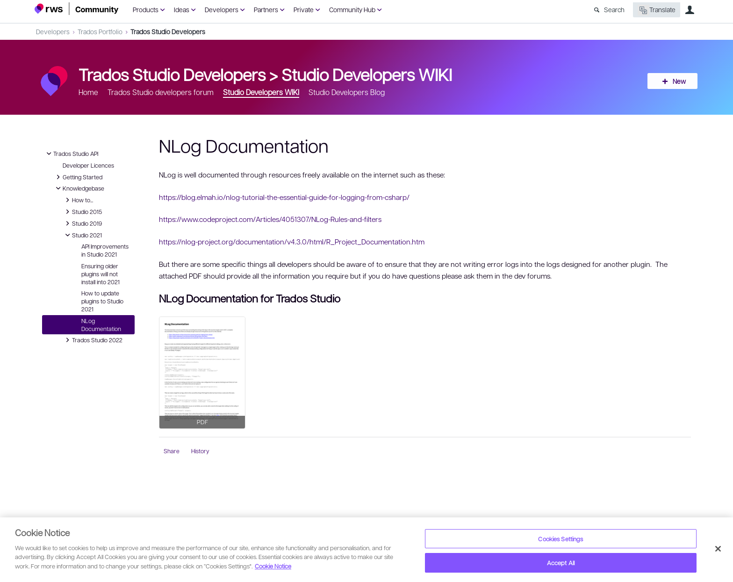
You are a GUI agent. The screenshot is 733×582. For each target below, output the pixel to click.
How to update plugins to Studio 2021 (102, 301)
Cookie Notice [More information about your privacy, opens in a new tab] (273, 566)
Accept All (561, 563)
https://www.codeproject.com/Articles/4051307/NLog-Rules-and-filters (270, 219)
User (689, 10)
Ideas (181, 9)
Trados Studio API (71, 153)
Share (172, 451)
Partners (266, 9)
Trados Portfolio (100, 31)
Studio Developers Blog (347, 92)
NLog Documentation (101, 324)
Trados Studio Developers (167, 31)
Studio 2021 (82, 235)
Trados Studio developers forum (161, 92)
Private (304, 9)
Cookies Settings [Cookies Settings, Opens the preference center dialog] (560, 539)
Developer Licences (88, 165)
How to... (78, 200)
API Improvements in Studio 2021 (105, 250)
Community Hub (352, 9)
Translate (657, 10)
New (677, 81)
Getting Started (77, 177)
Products (145, 9)
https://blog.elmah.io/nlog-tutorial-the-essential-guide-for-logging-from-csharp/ (284, 197)
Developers (221, 9)
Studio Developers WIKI (366, 74)
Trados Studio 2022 (92, 340)
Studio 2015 (82, 211)
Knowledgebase (78, 188)
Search (614, 9)
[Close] (718, 548)
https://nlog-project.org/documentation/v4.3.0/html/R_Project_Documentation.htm (291, 241)
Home (88, 92)
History (200, 451)
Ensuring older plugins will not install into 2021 (100, 274)
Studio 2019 (82, 223)
